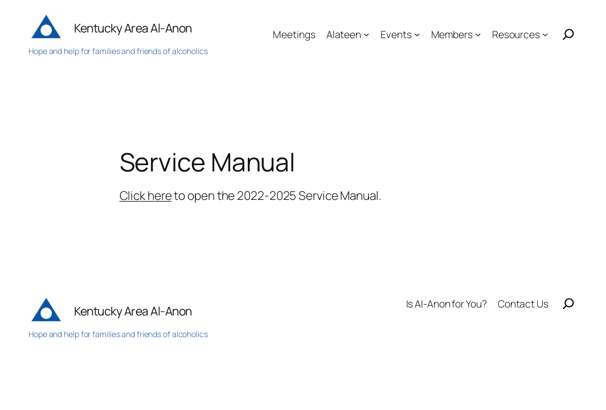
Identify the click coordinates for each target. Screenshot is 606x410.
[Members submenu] (478, 34)
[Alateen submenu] (366, 34)
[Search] (568, 34)
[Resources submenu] (545, 34)
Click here (146, 195)
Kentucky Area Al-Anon (133, 28)
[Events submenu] (417, 34)
